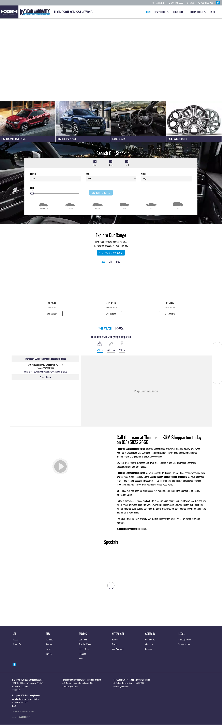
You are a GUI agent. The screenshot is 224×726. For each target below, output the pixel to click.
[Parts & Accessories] (194, 121)
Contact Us (150, 639)
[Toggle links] (21, 717)
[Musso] (51, 293)
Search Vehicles (101, 192)
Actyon (49, 653)
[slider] (32, 193)
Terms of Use (184, 644)
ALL (103, 261)
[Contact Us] (158, 2)
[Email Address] (45, 371)
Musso (15, 639)
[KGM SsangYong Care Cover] (27, 121)
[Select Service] (111, 347)
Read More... (168, 484)
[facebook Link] (218, 2)
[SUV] (124, 205)
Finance (82, 653)
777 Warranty (118, 649)
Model (166, 177)
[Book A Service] (138, 121)
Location (55, 177)
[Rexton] (170, 293)
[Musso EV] (110, 293)
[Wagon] (97, 205)
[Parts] (217, 372)
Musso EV (17, 644)
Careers (148, 649)
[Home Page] (26, 11)
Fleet (81, 658)
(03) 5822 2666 (48, 368)
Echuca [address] (119, 328)
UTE (111, 261)
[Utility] (151, 205)
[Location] (100, 347)
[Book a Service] (217, 347)
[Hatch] (43, 205)
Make (111, 177)
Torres (48, 649)
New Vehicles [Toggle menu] (162, 12)
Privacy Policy (184, 639)
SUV (118, 261)
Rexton (186, 504)
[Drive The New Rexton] (83, 121)
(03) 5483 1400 (22, 702)
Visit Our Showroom (110, 252)
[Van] (178, 205)
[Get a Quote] (217, 353)
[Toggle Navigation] (215, 12)
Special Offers (85, 644)
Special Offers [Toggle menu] (198, 12)
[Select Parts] (122, 347)
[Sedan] (70, 205)
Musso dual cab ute (145, 500)
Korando (49, 639)
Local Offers (84, 649)
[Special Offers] (217, 366)
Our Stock (83, 639)
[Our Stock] (217, 360)
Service (115, 639)
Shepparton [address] (105, 328)
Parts (114, 644)
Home (148, 12)
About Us (149, 644)
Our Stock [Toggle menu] (179, 12)
